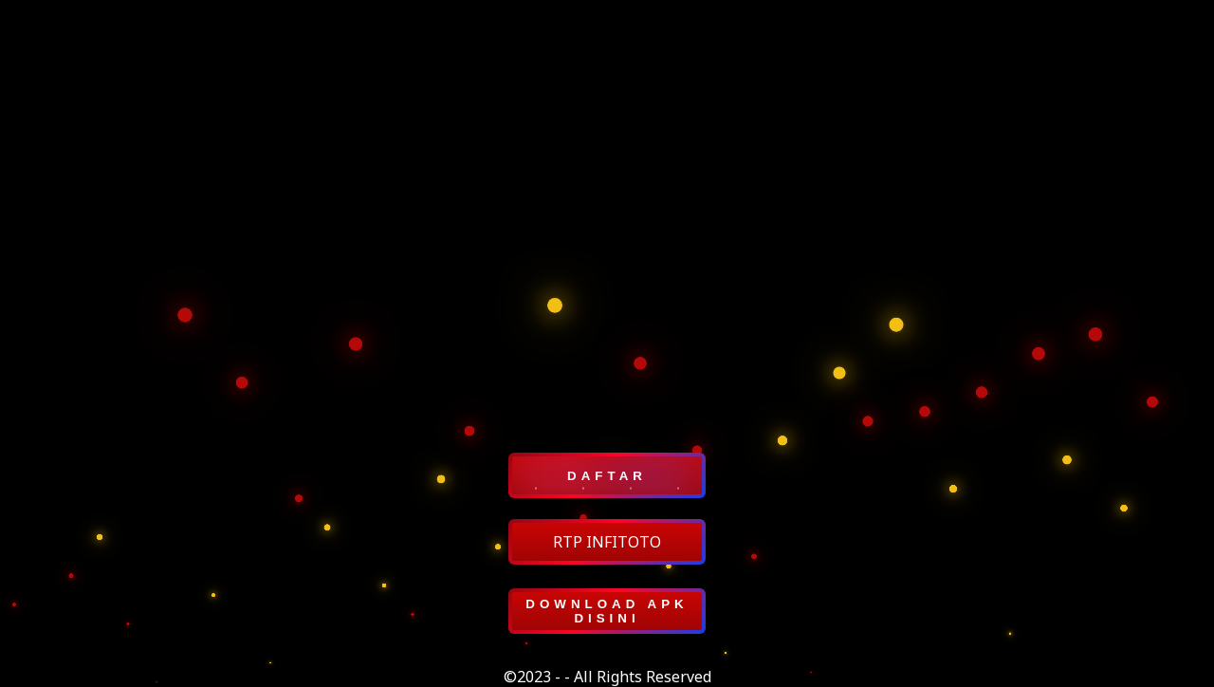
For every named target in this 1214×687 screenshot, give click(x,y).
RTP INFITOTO (607, 541)
